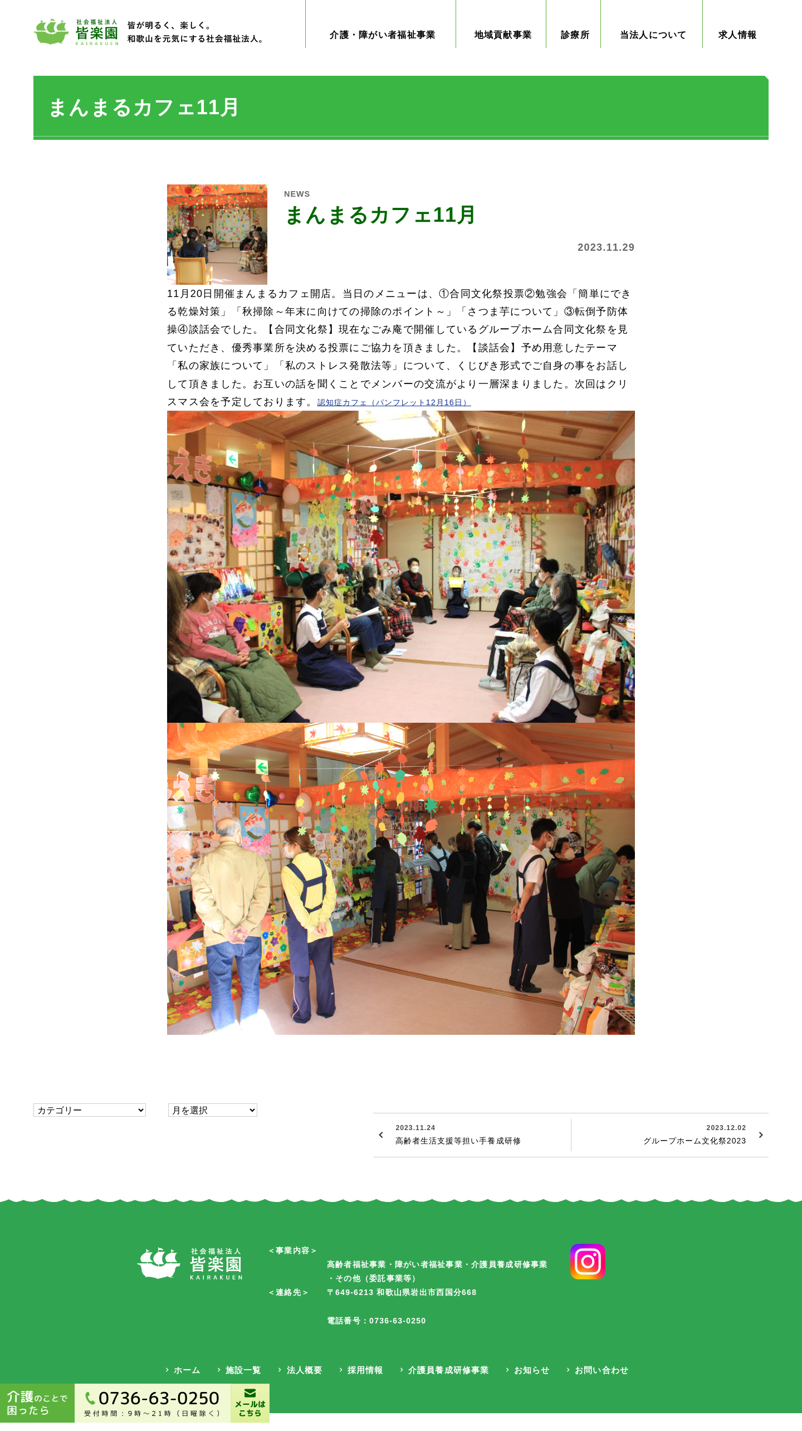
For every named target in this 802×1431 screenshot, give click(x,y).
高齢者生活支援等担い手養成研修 (478, 1156)
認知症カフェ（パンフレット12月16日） (415, 424)
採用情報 (364, 1389)
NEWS (300, 215)
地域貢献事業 (508, 57)
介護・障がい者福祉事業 (385, 57)
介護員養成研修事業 (447, 1389)
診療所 (578, 57)
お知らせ (530, 1389)
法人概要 (302, 1389)
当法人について (654, 57)
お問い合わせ (600, 1389)
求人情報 (737, 57)
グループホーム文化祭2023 (659, 1156)
